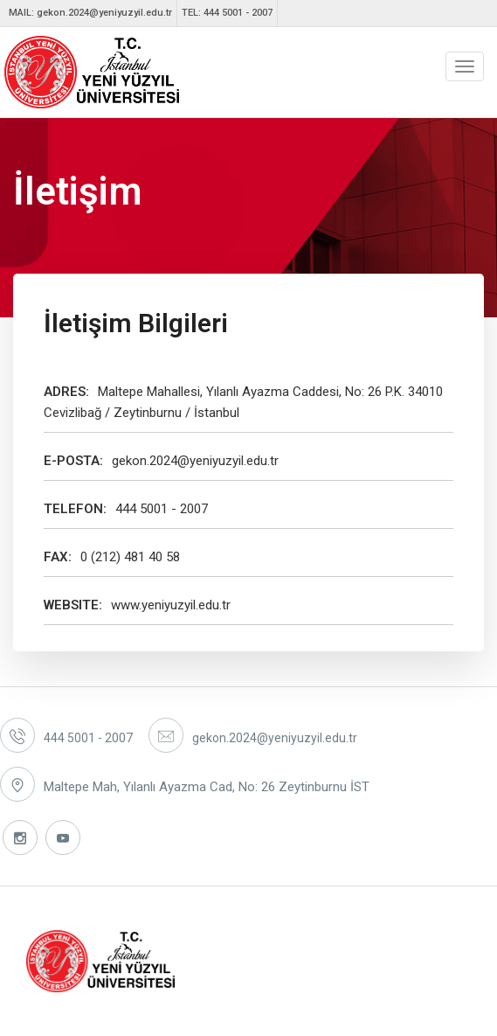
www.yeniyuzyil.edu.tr (171, 605)
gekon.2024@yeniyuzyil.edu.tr (195, 461)
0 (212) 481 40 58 (130, 557)
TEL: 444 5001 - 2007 (227, 12)
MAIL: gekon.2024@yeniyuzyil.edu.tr (90, 12)
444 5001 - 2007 (161, 509)
